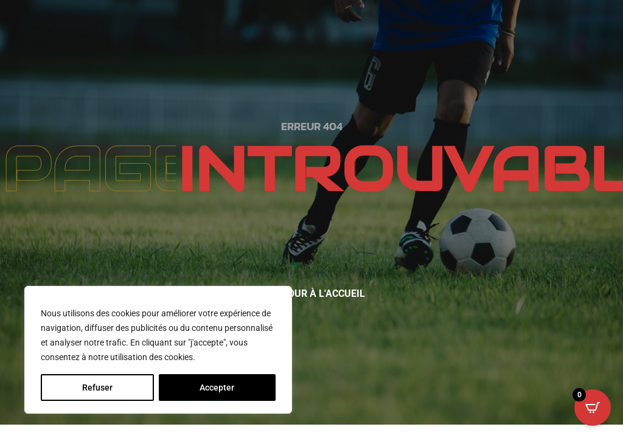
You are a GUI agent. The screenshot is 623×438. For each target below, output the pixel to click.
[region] (158, 350)
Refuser (97, 387)
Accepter (217, 387)
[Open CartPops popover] (592, 407)
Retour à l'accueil (317, 293)
